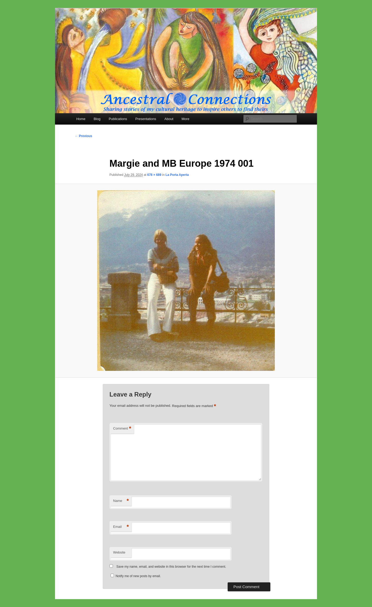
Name (121, 501)
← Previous (83, 136)
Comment (122, 428)
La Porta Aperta (177, 175)
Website (119, 552)
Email (121, 527)
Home (80, 119)
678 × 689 (154, 175)
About (169, 119)
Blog (97, 119)
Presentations (145, 119)
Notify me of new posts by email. (138, 576)
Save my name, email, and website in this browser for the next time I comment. (171, 566)
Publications (118, 119)
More (185, 119)
